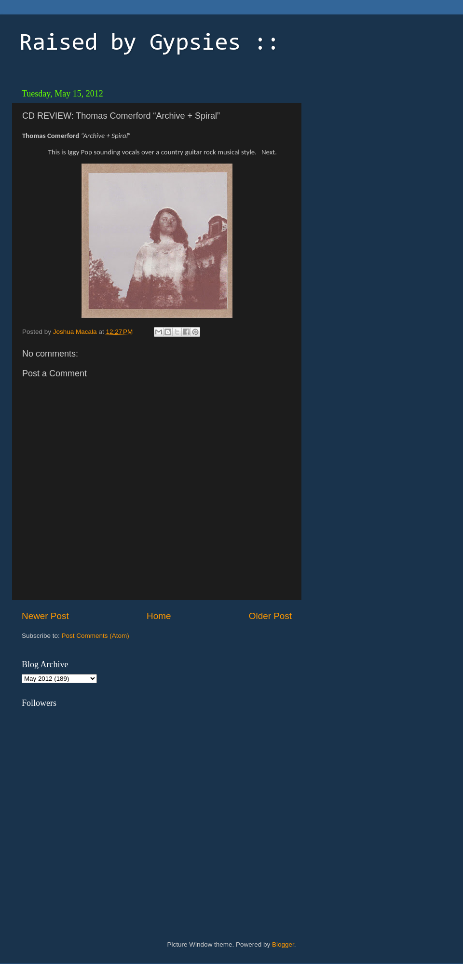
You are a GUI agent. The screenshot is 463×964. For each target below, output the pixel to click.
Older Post (270, 616)
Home (159, 616)
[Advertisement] (373, 144)
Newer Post (45, 616)
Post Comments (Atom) (95, 635)
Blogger (283, 944)
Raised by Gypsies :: (149, 44)
